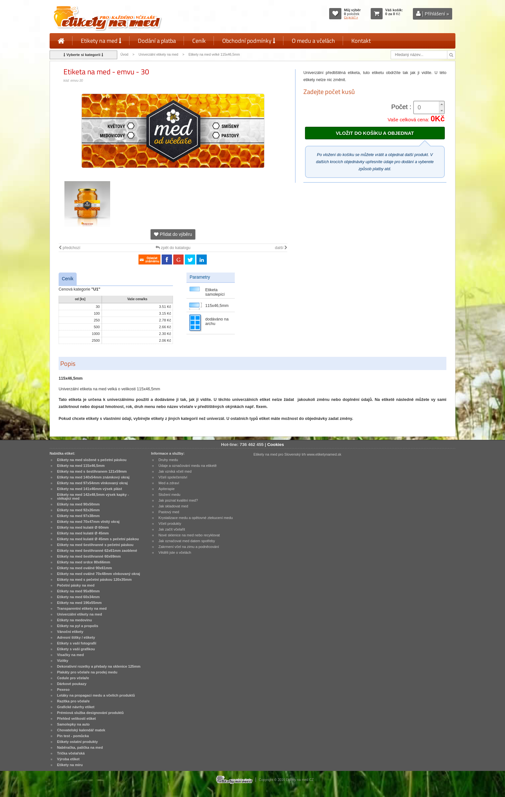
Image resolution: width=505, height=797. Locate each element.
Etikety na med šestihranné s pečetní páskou (95, 545)
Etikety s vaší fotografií (76, 643)
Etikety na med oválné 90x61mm (84, 568)
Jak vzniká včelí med (175, 471)
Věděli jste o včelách (174, 552)
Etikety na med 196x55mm (79, 603)
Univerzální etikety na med (158, 54)
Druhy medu (168, 460)
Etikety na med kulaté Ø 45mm (83, 533)
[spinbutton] (429, 108)
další (281, 248)
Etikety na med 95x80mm (78, 591)
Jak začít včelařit (171, 529)
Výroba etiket (68, 759)
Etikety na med (101, 40)
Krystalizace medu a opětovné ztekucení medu (195, 518)
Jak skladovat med (173, 506)
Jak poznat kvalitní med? (178, 500)
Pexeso (63, 689)
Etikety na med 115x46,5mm (81, 466)
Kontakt (361, 40)
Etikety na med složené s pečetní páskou (92, 460)
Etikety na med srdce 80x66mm (83, 562)
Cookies (275, 444)
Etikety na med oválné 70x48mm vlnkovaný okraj (98, 574)
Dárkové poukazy (72, 684)
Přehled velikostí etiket (76, 718)
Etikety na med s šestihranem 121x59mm (92, 471)
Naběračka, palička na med (80, 747)
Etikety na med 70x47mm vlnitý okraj (88, 522)
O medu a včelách (313, 40)
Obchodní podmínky (248, 40)
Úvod (124, 54)
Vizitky (62, 661)
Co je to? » (351, 17)
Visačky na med (70, 655)
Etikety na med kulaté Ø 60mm (83, 527)
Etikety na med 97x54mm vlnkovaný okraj (92, 483)
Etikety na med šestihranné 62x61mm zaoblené (97, 550)
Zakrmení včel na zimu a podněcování (188, 547)
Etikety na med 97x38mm (78, 516)
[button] (441, 104)
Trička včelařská (71, 753)
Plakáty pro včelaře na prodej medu (87, 672)
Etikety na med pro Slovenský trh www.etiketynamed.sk (297, 454)
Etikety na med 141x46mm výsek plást (89, 489)
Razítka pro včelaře (73, 701)
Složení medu (169, 494)
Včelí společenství (172, 477)
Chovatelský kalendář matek (81, 730)
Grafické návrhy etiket (75, 707)
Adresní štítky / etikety (76, 637)
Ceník (199, 40)
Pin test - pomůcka (73, 736)
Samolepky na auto (73, 724)
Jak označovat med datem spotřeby (186, 541)
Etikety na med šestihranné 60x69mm (89, 556)
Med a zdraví (168, 483)
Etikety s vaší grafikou (76, 649)
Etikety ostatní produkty (77, 742)
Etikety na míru (70, 765)
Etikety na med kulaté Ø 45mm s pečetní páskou (98, 539)
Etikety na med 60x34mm (78, 597)
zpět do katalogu (173, 248)
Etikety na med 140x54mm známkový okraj (93, 477)
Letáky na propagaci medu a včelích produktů (96, 695)
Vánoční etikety (70, 632)
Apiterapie (166, 489)
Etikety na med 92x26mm (78, 510)
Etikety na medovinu (74, 620)
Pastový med (168, 512)
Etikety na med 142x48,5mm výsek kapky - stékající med (93, 496)
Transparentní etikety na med (82, 608)
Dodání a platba (157, 40)
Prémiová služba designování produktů (90, 713)
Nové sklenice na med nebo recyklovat (189, 535)
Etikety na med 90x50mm (78, 504)
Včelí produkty (169, 523)
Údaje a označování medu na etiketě (187, 466)
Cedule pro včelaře (73, 678)
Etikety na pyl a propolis (77, 626)
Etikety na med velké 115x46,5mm (214, 54)
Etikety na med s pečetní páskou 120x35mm (94, 579)
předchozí (69, 248)
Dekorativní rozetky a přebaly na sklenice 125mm (98, 666)
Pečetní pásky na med (75, 585)
